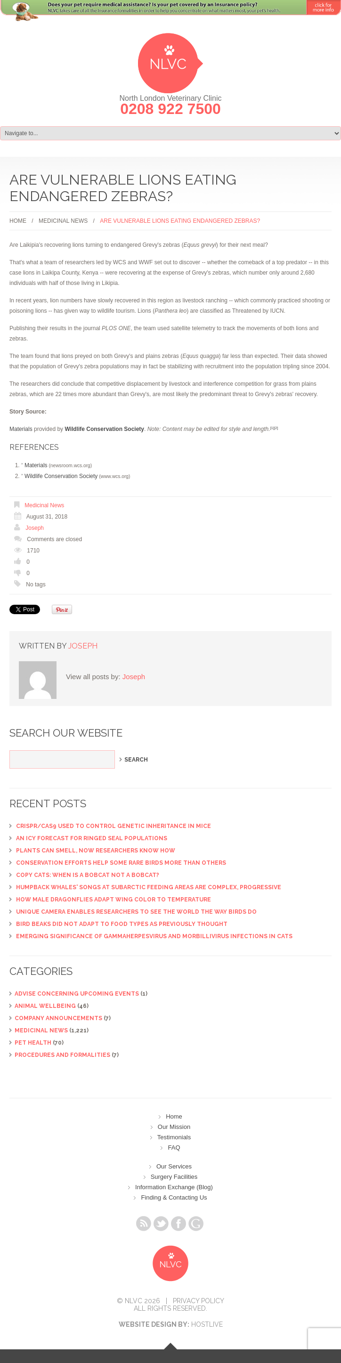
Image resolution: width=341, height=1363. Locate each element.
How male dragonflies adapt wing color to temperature (113, 899)
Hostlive (207, 1324)
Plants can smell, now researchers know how (95, 850)
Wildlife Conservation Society (60, 476)
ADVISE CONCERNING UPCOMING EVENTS (77, 993)
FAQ (174, 1147)
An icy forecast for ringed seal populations (91, 838)
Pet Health (33, 1042)
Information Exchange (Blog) (174, 1187)
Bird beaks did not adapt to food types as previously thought (121, 924)
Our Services (174, 1166)
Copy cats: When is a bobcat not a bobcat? (87, 875)
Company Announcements (58, 1018)
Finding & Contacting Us (174, 1197)
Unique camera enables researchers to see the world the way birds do (136, 912)
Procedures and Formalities (62, 1055)
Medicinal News (63, 221)
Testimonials (174, 1137)
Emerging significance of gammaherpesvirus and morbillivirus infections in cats (154, 936)
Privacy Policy (198, 1301)
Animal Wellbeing (45, 1006)
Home (17, 221)
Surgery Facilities (174, 1176)
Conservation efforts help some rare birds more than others (121, 863)
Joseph (34, 528)
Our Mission (174, 1126)
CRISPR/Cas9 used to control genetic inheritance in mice (113, 826)
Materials (20, 429)
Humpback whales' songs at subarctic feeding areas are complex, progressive (148, 887)
